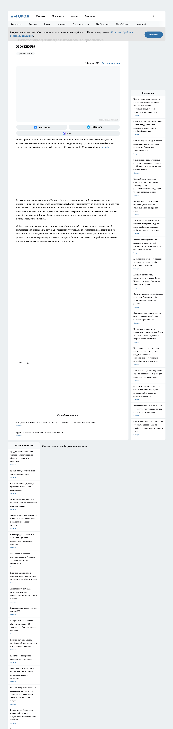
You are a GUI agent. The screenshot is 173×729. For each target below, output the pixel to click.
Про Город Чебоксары (36, 641)
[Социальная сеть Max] (68, 133)
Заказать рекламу (81, 24)
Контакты (73, 656)
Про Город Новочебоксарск (59, 641)
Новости (73, 659)
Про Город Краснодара (79, 647)
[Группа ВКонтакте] (41, 127)
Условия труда (13, 659)
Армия (74, 16)
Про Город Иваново (99, 641)
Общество (41, 16)
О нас (41, 656)
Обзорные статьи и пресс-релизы (19, 656)
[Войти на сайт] (160, 16)
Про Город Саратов (99, 644)
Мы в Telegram (123, 24)
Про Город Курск (34, 644)
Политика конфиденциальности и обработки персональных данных (31, 707)
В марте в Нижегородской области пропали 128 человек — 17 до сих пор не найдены (68, 424)
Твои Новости (12, 647)
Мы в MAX (141, 24)
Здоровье (62, 24)
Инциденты (58, 16)
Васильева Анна (111, 63)
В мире (47, 24)
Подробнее (73, 704)
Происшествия (25, 53)
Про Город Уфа (76, 644)
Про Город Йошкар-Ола (16, 644)
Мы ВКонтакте (102, 24)
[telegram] (28, 363)
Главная (10, 662)
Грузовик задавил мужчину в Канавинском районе (68, 434)
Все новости (16, 24)
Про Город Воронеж (78, 641)
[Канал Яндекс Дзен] (134, 644)
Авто (40, 659)
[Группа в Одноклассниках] (122, 644)
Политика (90, 16)
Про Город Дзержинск (15, 641)
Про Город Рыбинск (57, 644)
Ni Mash (105, 147)
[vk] (20, 363)
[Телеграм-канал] (94, 127)
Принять (153, 34)
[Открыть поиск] (154, 16)
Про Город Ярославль (36, 647)
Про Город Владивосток (58, 647)
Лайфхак (33, 24)
